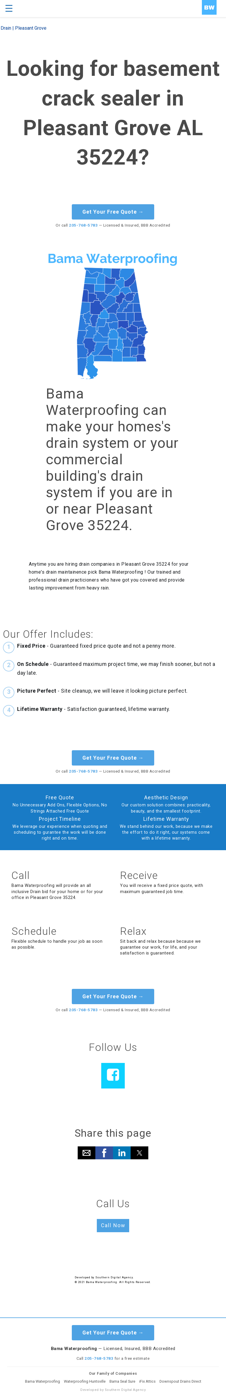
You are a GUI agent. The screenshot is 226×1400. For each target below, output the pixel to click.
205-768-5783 (83, 225)
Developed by (85, 1277)
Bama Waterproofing (42, 1381)
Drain (6, 28)
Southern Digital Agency (114, 1277)
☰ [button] (9, 8)
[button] (86, 1152)
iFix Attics (147, 1381)
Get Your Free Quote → (113, 212)
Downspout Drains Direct (180, 1381)
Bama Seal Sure (122, 1381)
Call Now (113, 1225)
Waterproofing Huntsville (85, 1381)
